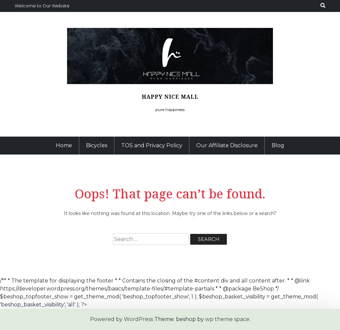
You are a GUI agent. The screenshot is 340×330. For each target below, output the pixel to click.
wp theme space (227, 319)
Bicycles (96, 145)
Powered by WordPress (121, 319)
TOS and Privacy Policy (151, 145)
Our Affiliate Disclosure (227, 145)
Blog (278, 145)
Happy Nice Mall (170, 96)
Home (64, 145)
